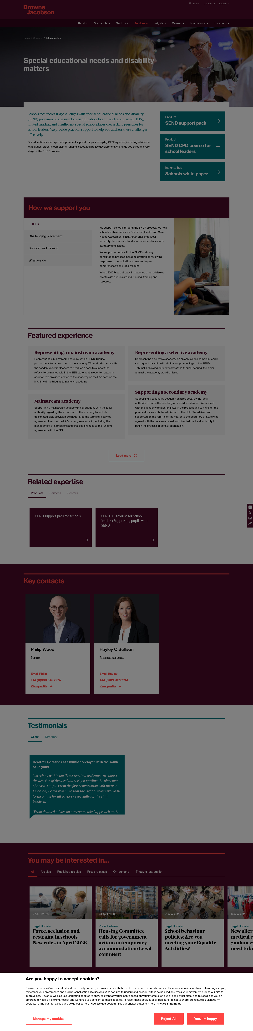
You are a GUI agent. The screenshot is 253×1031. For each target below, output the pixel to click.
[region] (126, 1002)
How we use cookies (103, 1003)
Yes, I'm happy (205, 1019)
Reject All (168, 1019)
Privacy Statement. (169, 1003)
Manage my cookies (49, 1019)
